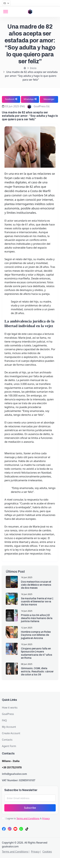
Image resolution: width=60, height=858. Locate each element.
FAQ (4, 720)
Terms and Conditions (27, 818)
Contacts (7, 739)
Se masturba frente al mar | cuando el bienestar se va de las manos (37, 601)
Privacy (46, 818)
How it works (9, 707)
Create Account (11, 733)
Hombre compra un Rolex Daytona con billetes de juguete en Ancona (36, 634)
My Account (9, 727)
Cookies (47, 851)
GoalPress (8, 714)
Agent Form (9, 746)
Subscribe (30, 808)
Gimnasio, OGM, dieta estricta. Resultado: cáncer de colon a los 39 (37, 671)
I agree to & (28, 818)
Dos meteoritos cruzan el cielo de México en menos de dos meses (36, 584)
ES (5, 3)
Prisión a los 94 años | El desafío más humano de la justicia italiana (36, 618)
